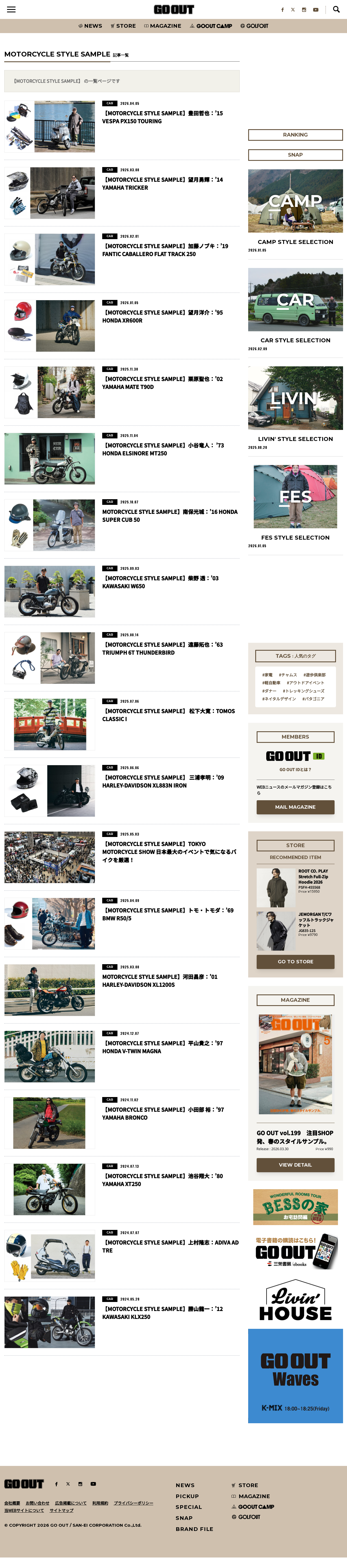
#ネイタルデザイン (279, 705)
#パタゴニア (313, 705)
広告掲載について (71, 1509)
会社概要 (12, 1509)
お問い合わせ (37, 1509)
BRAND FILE (194, 1535)
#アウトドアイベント (305, 689)
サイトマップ (61, 1517)
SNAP (184, 1524)
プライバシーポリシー (133, 1509)
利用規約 (100, 1509)
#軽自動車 (271, 689)
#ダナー (269, 697)
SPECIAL (189, 1513)
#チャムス (288, 681)
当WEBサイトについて (24, 1517)
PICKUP (187, 1503)
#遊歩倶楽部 (315, 681)
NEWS (185, 1492)
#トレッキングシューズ (303, 697)
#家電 (267, 681)
